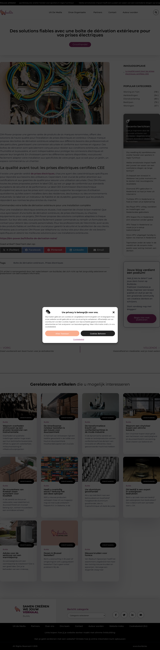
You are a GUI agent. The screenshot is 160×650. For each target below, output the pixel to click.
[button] (113, 312)
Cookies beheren (98, 333)
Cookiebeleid (78, 339)
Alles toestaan (62, 333)
